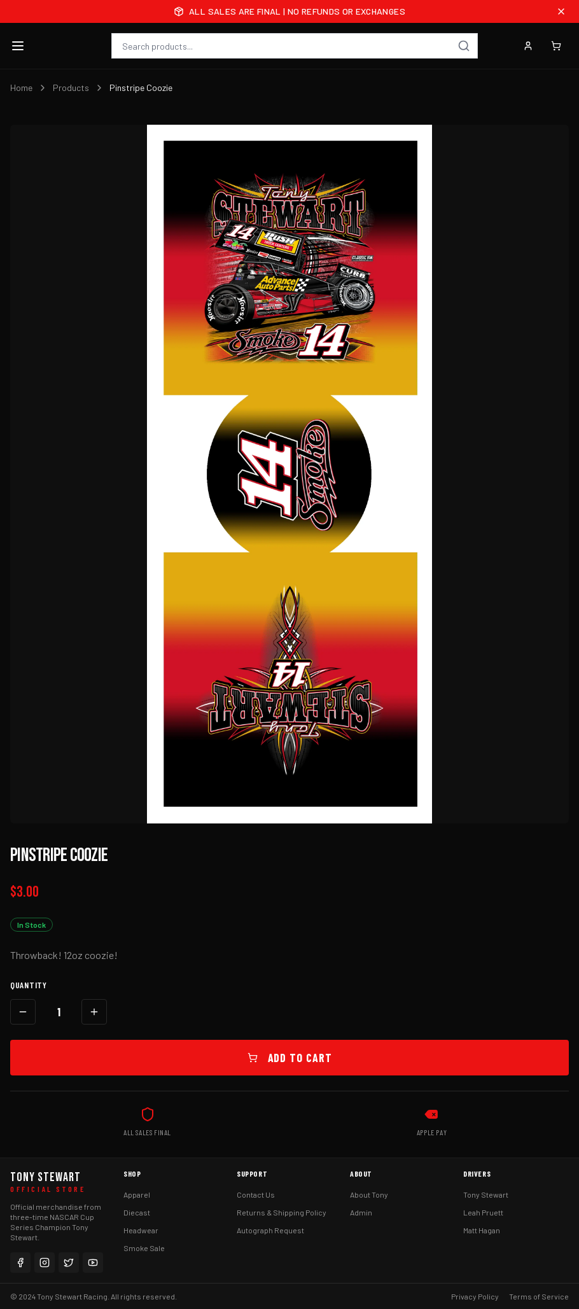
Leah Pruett (483, 1212)
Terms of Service (539, 1296)
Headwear (140, 1230)
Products (71, 87)
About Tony (369, 1194)
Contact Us (256, 1194)
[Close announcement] (561, 11)
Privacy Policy (475, 1296)
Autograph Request (270, 1230)
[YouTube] (93, 1262)
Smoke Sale (144, 1247)
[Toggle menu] (18, 46)
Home (21, 87)
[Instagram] (44, 1262)
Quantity (28, 984)
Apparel (136, 1194)
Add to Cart (290, 1058)
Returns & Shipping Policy (281, 1212)
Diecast (136, 1212)
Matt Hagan (481, 1230)
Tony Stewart (485, 1194)
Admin (361, 1212)
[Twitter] (69, 1262)
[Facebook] (20, 1262)
